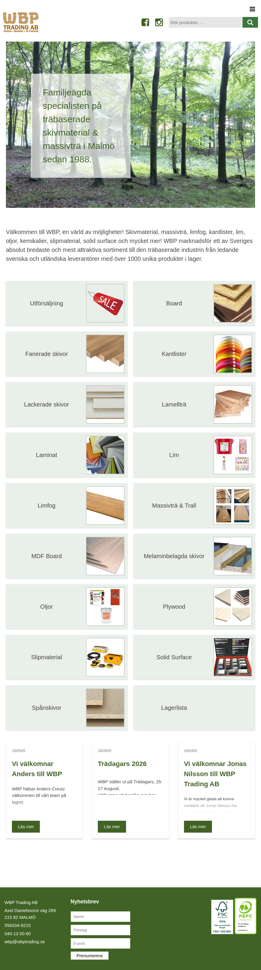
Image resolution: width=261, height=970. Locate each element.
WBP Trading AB (20, 902)
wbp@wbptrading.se (24, 941)
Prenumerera (90, 955)
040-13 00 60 (17, 933)
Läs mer (26, 826)
